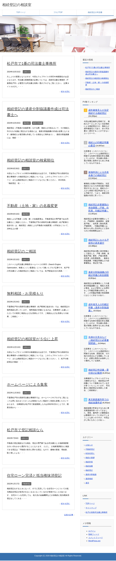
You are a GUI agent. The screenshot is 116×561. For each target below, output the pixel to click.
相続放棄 (89, 467)
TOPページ (20, 13)
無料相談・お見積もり (26, 294)
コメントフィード (95, 538)
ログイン (92, 531)
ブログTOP (58, 13)
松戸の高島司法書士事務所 (96, 513)
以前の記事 (68, 515)
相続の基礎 (90, 458)
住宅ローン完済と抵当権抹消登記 (36, 476)
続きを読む (65, 92)
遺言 (87, 483)
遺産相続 (89, 479)
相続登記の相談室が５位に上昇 (34, 339)
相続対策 (89, 462)
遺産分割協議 (37, 123)
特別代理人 (90, 454)
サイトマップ (91, 508)
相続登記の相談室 (18, 5)
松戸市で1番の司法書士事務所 (33, 64)
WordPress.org (94, 541)
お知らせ (27, 72)
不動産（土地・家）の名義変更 (34, 206)
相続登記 (27, 123)
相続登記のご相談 (22, 251)
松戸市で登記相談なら (26, 430)
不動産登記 (26, 484)
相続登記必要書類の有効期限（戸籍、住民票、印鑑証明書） (98, 208)
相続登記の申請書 (95, 13)
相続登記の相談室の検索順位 (32, 160)
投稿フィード (93, 535)
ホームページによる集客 (28, 385)
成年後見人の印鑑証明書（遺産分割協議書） (98, 308)
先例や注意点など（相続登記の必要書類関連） (98, 340)
